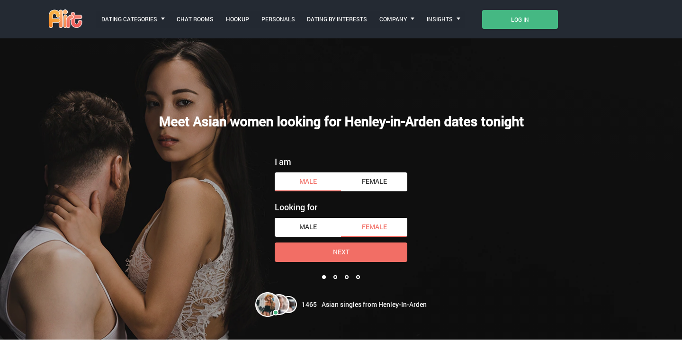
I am (283, 161)
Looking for (296, 207)
